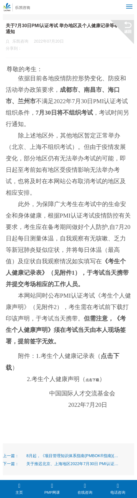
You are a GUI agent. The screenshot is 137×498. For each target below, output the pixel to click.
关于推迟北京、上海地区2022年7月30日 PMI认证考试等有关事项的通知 (72, 463)
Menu (130, 4)
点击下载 (92, 380)
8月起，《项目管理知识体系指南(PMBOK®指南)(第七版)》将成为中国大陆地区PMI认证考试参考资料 (72, 455)
